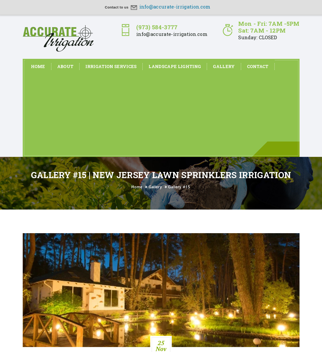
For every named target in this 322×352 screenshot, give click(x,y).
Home (38, 66)
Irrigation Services (111, 66)
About (65, 66)
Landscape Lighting (175, 66)
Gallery (224, 66)
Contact (258, 66)
